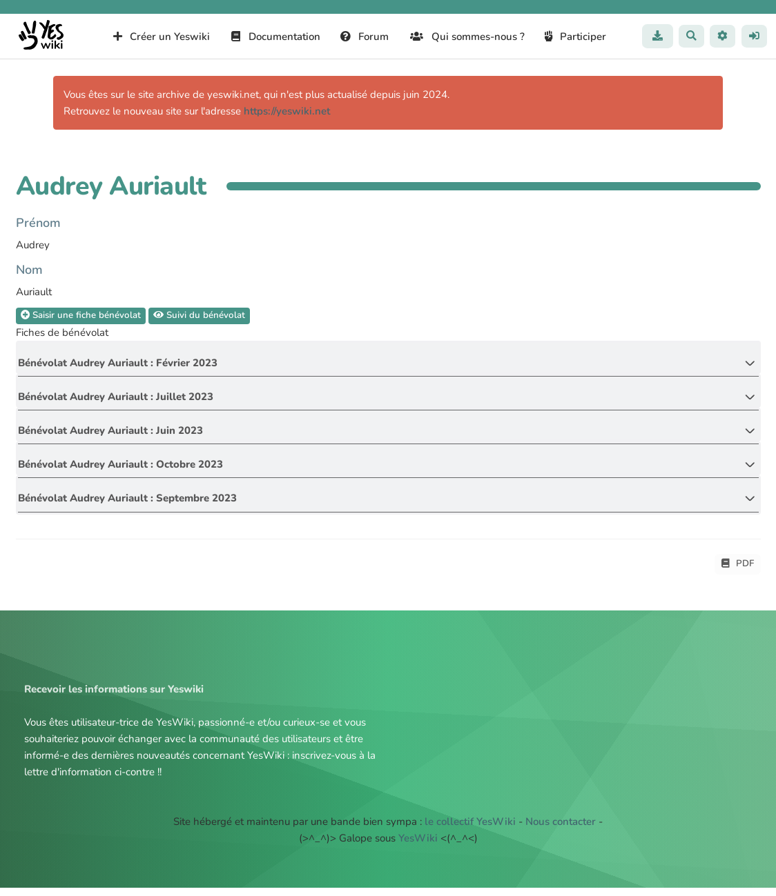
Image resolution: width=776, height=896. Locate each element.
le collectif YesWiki (470, 830)
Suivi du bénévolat (200, 315)
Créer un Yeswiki (161, 36)
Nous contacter (560, 830)
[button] (722, 36)
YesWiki (418, 846)
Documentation (275, 36)
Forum (364, 36)
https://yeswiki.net (287, 111)
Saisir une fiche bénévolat (81, 315)
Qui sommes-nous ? (466, 36)
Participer (575, 36)
